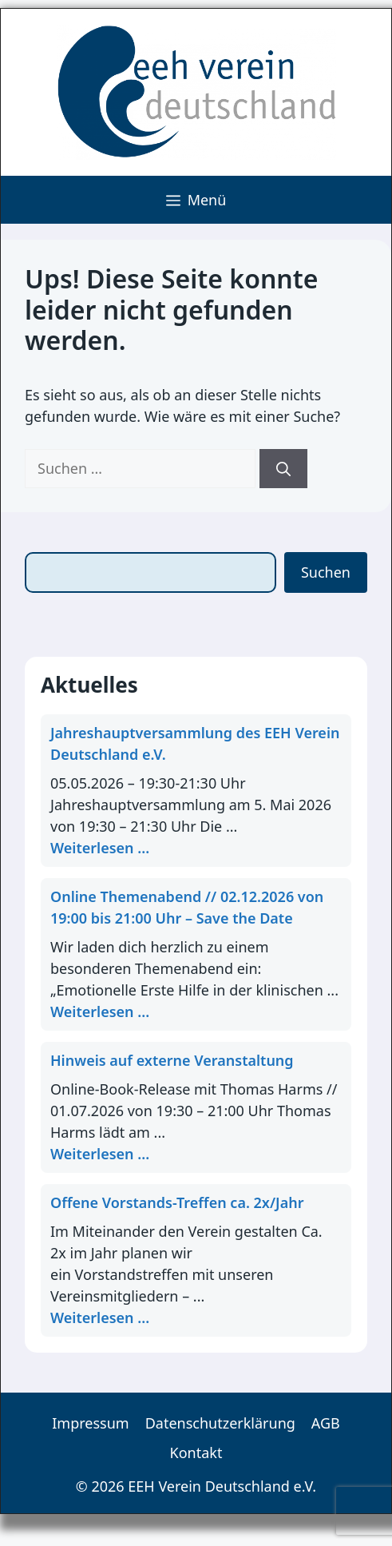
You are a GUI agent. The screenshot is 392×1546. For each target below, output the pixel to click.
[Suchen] (283, 468)
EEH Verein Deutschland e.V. (222, 1486)
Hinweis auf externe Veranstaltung (172, 1060)
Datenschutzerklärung (220, 1423)
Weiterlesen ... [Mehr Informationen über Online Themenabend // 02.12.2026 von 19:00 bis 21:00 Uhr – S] (99, 1011)
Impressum (90, 1423)
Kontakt (196, 1452)
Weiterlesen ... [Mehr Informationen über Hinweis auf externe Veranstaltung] (99, 1153)
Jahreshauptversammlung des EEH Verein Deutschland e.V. (194, 743)
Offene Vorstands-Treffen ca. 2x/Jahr (177, 1202)
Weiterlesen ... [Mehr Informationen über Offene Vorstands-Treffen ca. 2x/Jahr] (99, 1317)
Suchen (325, 572)
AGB (325, 1423)
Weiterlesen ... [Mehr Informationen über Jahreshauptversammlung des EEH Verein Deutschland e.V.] (99, 847)
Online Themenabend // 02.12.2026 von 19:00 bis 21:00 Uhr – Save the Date (186, 907)
